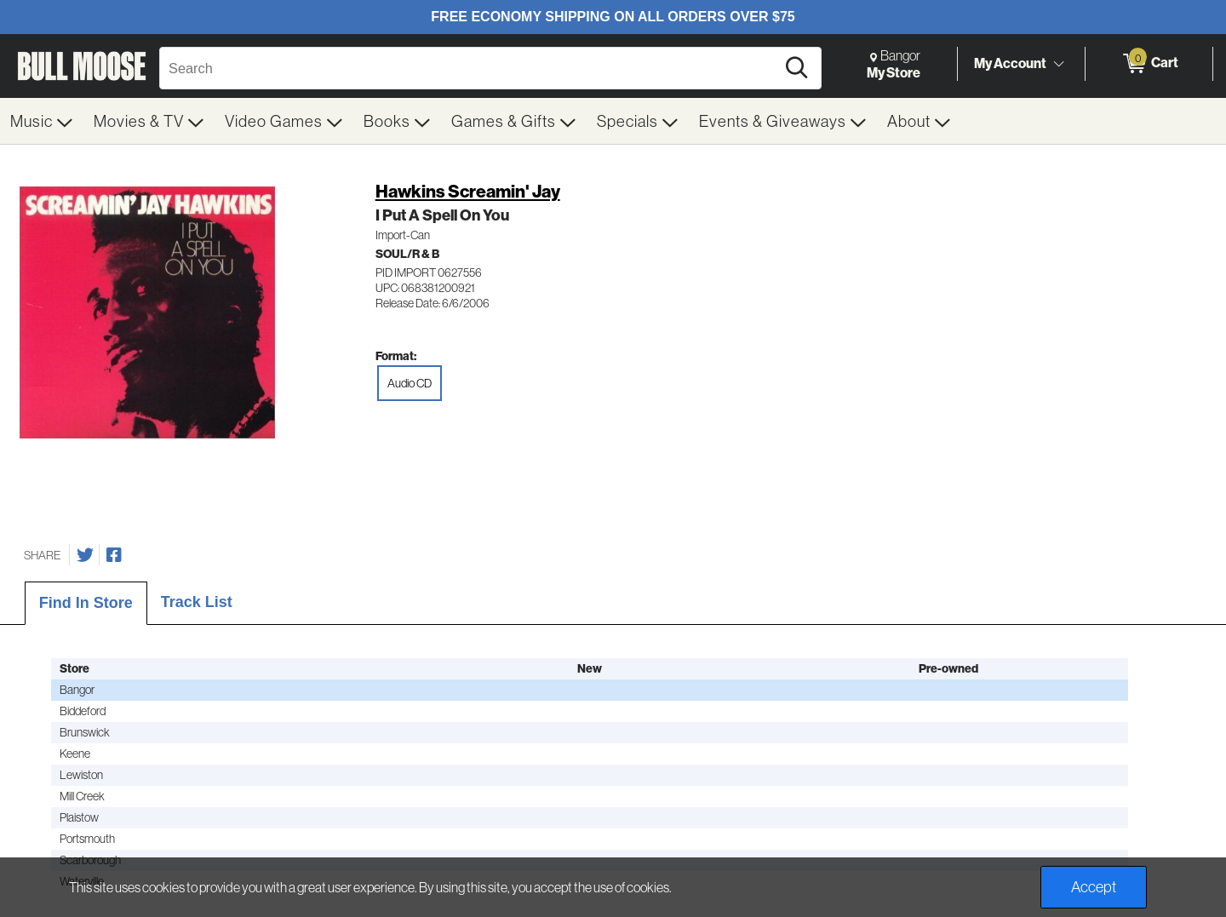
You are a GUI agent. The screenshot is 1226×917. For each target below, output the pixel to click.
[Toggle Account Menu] (1058, 64)
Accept (1093, 887)
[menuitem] (41, 121)
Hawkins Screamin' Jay (467, 191)
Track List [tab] (196, 601)
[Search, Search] (470, 68)
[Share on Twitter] (85, 555)
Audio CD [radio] (409, 383)
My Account (1010, 63)
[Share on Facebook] (114, 555)
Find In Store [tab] (86, 602)
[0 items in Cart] (1149, 64)
